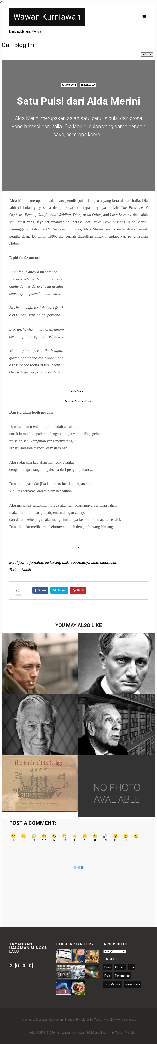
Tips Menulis (112, 984)
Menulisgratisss (126, 1019)
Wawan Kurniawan (47, 17)
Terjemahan (88, 85)
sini (89, 401)
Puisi (107, 975)
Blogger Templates (77, 1019)
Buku (107, 967)
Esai (131, 967)
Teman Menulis (125, 1032)
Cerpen (119, 967)
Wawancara (132, 984)
